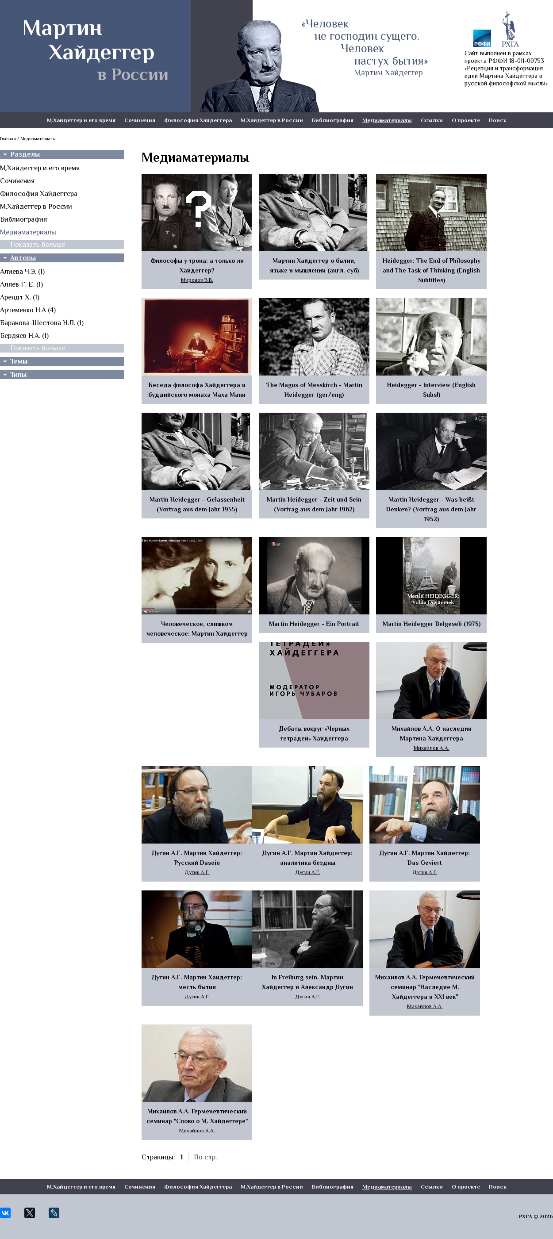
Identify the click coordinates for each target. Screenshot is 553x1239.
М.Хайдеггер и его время (81, 120)
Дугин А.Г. (197, 872)
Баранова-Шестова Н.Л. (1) (42, 323)
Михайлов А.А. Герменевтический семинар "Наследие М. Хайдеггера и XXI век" (425, 987)
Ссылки (432, 120)
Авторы (23, 258)
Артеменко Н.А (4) (28, 310)
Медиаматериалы (387, 120)
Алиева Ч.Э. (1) (22, 272)
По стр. (205, 1157)
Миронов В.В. (197, 280)
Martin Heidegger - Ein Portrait (314, 623)
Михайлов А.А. (431, 748)
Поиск (498, 120)
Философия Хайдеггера (198, 120)
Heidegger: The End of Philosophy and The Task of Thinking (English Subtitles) (431, 270)
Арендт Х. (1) (19, 297)
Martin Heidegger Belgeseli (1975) (431, 623)
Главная (8, 138)
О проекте (466, 120)
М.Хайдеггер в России (272, 120)
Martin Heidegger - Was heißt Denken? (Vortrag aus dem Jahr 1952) (431, 509)
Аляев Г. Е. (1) (21, 284)
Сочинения (139, 120)
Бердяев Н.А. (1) (24, 336)
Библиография (332, 120)
